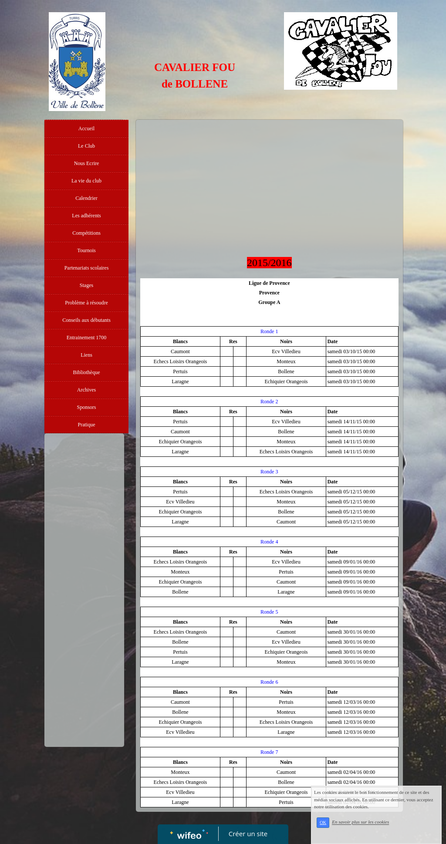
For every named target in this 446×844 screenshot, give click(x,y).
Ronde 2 (269, 401)
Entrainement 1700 (87, 337)
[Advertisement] (84, 612)
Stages (86, 285)
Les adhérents (86, 216)
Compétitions (86, 233)
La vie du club (86, 181)
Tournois (86, 250)
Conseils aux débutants (86, 320)
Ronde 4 (269, 542)
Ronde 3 (269, 472)
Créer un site (248, 833)
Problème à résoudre (86, 303)
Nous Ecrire (86, 163)
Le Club (86, 146)
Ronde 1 (269, 331)
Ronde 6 (269, 682)
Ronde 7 (269, 752)
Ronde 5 (269, 612)
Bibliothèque (86, 372)
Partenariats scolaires (86, 268)
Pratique (86, 425)
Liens (86, 355)
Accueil (86, 128)
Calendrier (86, 198)
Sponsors (86, 407)
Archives (86, 390)
